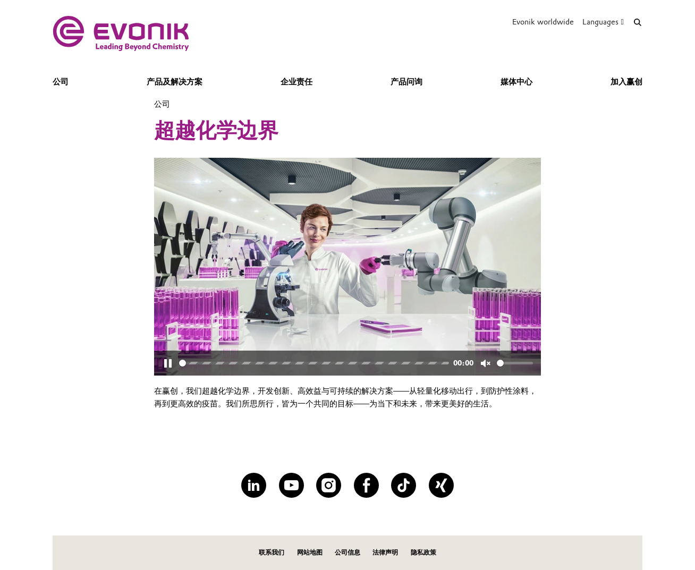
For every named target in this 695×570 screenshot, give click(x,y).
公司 (61, 82)
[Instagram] (328, 485)
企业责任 (296, 82)
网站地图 (310, 552)
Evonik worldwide (543, 22)
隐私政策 (423, 552)
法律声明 (385, 552)
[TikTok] (403, 485)
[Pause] (167, 363)
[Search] (637, 22)
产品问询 (406, 82)
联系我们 (271, 552)
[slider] (314, 363)
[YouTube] (291, 485)
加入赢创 (626, 82)
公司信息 (347, 552)
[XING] (441, 485)
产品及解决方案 (174, 82)
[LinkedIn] (253, 485)
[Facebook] (366, 485)
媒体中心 (516, 82)
